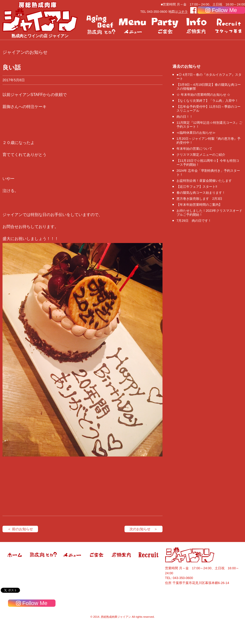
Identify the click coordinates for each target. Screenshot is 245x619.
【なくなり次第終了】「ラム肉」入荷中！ (207, 100)
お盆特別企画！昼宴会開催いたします (204, 180)
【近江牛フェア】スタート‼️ (196, 186)
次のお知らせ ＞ (144, 529)
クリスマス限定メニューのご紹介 (200, 154)
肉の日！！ (184, 116)
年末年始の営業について (194, 148)
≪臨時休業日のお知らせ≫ (196, 132)
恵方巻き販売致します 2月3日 (199, 198)
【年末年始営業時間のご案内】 (199, 204)
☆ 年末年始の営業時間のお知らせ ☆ (203, 94)
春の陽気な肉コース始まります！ (200, 192)
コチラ (183, 12)
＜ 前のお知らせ (20, 529)
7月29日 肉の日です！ (193, 220)
